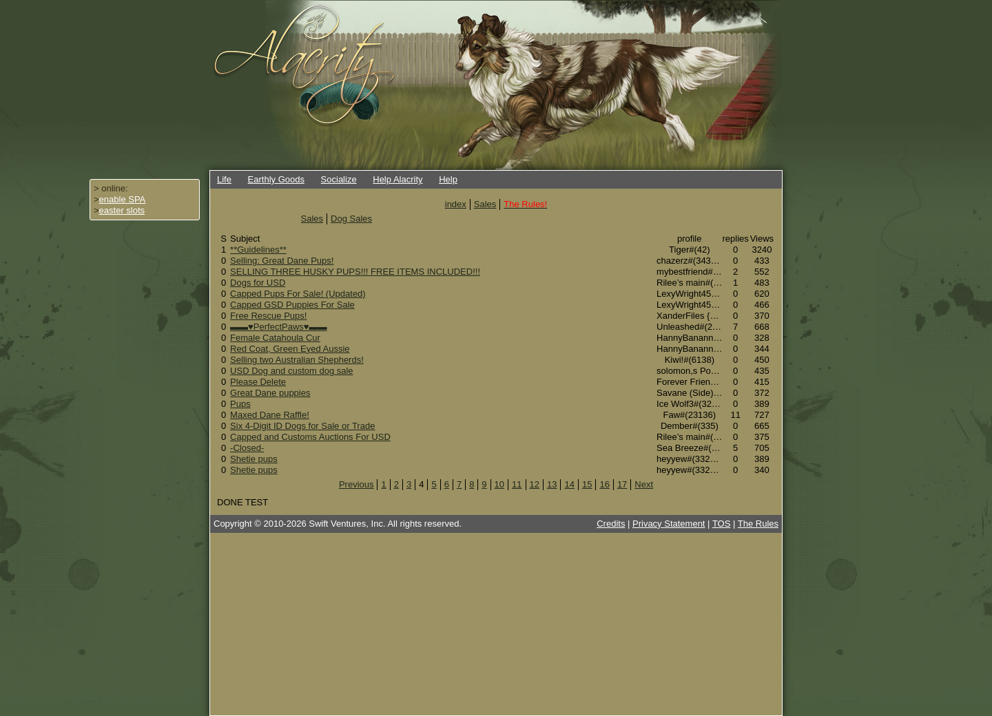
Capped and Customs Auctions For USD (310, 437)
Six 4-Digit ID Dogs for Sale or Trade (302, 426)
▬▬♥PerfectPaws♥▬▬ (278, 327)
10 (499, 484)
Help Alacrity (397, 179)
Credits (611, 523)
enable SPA (122, 199)
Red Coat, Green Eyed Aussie (289, 349)
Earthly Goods (276, 179)
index (455, 204)
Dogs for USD (257, 282)
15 (587, 484)
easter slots (122, 210)
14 (569, 484)
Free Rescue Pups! (268, 315)
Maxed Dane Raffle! (269, 415)
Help (448, 179)
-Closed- (247, 448)
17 (622, 484)
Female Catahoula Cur (275, 338)
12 (534, 484)
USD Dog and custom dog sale (291, 371)
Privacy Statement (668, 523)
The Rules (758, 523)
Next (643, 484)
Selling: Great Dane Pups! (281, 260)
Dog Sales (351, 218)
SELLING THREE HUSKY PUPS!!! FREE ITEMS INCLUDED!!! (355, 271)
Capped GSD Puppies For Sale (292, 304)
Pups (240, 404)
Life (224, 179)
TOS (721, 523)
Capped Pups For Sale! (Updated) (298, 293)
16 (604, 484)
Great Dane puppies (270, 393)
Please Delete (258, 382)
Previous (356, 484)
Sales (485, 204)
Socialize (339, 179)
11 (516, 484)
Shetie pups (254, 459)
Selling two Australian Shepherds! (297, 360)
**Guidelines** (258, 249)
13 (552, 484)
